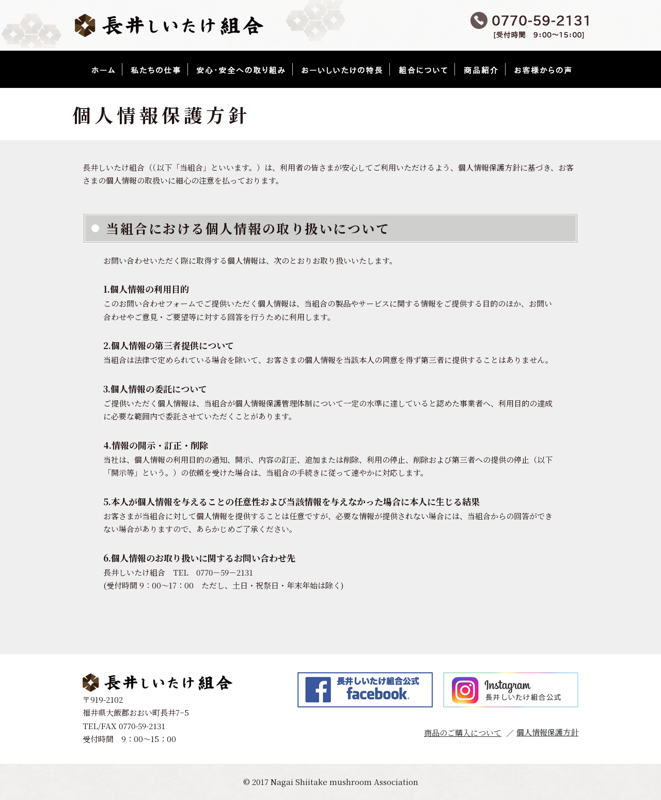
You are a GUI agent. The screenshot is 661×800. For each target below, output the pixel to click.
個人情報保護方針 (547, 732)
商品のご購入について (462, 732)
